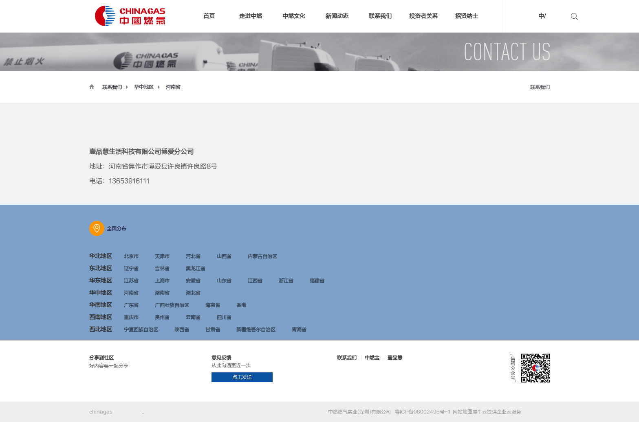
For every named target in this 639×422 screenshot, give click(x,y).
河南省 (173, 87)
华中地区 (144, 87)
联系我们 (112, 87)
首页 (209, 16)
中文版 (529, 17)
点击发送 (242, 377)
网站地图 (461, 412)
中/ (542, 16)
